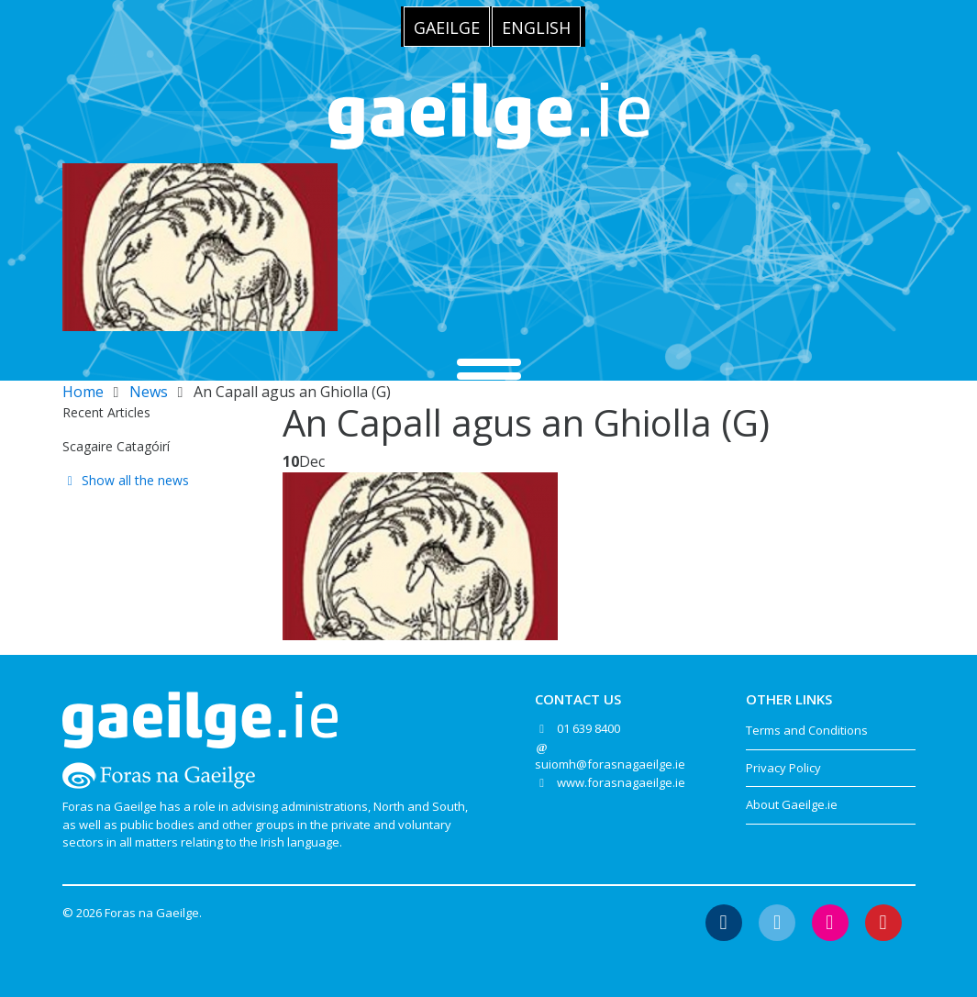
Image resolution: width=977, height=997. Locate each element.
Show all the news (126, 480)
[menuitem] (447, 26)
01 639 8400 (588, 728)
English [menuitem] (536, 28)
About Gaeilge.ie (792, 804)
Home (83, 392)
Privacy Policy (783, 767)
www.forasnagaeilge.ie (621, 782)
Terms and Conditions (807, 730)
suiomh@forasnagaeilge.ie (610, 764)
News (148, 392)
